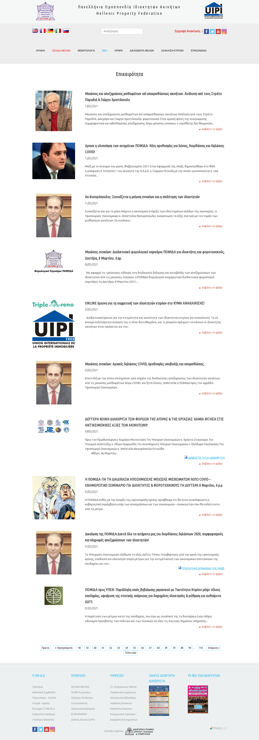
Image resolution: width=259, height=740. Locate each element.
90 (190, 647)
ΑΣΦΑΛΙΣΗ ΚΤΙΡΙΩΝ (172, 50)
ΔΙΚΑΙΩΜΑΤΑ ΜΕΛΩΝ (142, 50)
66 (142, 647)
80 (182, 647)
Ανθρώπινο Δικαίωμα (43, 714)
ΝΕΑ (104, 50)
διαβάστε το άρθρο (212, 129)
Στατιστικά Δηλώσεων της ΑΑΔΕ (203, 568)
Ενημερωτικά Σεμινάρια (122, 714)
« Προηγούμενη (63, 647)
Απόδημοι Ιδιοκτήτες (43, 719)
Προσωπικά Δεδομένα (83, 708)
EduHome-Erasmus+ (121, 708)
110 (201, 647)
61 (103, 647)
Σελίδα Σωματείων (81, 692)
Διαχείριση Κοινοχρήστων (124, 719)
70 (174, 647)
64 (126, 647)
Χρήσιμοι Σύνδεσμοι (82, 697)
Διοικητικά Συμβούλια (43, 692)
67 (150, 647)
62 (111, 647)
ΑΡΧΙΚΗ (40, 50)
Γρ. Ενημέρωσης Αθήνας (123, 686)
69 (166, 647)
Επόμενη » (214, 647)
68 (158, 647)
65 (134, 647)
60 (95, 647)
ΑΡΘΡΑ (119, 50)
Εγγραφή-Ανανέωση (187, 31)
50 (87, 647)
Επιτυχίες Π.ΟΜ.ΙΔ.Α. (43, 708)
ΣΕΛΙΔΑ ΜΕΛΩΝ (80, 686)
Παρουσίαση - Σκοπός (44, 697)
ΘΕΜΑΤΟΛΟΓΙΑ (86, 50)
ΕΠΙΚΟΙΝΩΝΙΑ (199, 50)
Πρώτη (45, 647)
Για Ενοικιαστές (79, 703)
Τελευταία (130, 652)
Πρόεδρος (37, 686)
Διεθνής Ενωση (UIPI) (83, 719)
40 (79, 647)
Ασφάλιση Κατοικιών (121, 703)
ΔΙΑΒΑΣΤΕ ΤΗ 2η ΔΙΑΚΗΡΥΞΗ (206, 457)
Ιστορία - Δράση (40, 703)
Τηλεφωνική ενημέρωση (123, 692)
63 (119, 647)
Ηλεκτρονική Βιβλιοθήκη (123, 697)
